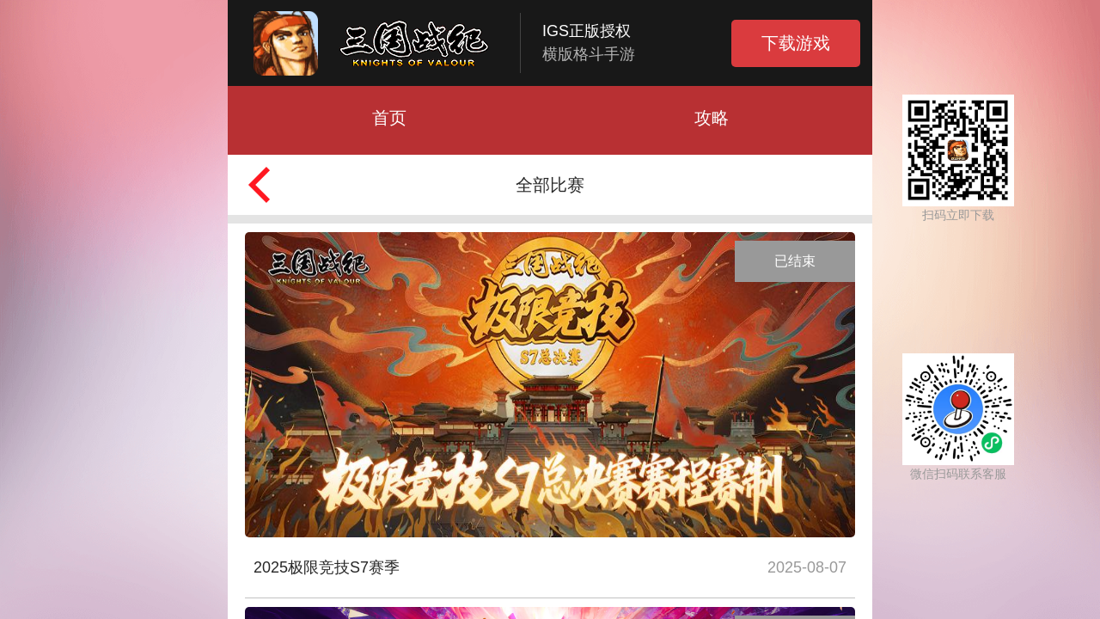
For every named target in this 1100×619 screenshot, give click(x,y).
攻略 (711, 117)
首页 (389, 117)
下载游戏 (795, 43)
